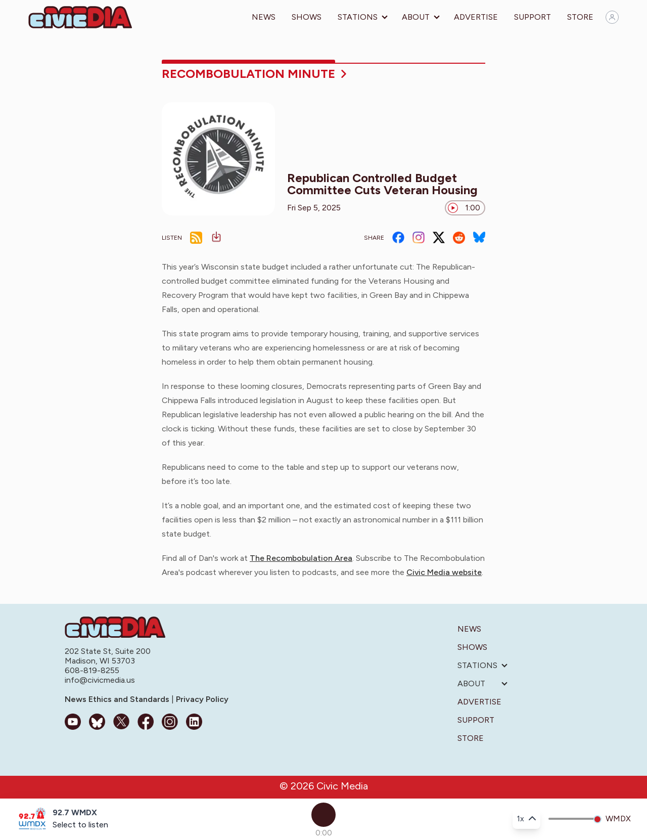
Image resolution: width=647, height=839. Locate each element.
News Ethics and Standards (118, 699)
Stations (358, 17)
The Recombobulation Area (301, 558)
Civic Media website (444, 572)
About (416, 17)
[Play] (323, 815)
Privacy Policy (201, 699)
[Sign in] (612, 17)
